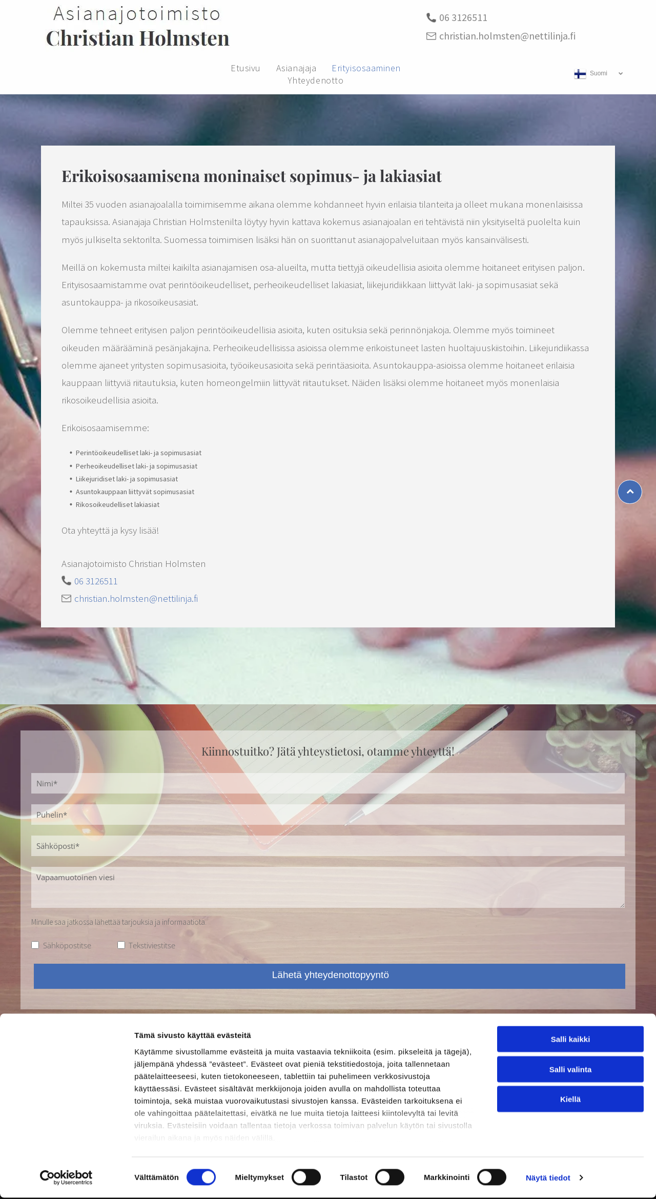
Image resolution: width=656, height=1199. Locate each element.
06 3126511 (463, 17)
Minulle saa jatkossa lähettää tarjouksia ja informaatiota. (119, 922)
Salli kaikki (570, 1040)
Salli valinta (570, 1070)
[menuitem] (246, 68)
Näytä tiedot (548, 1178)
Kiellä (570, 1100)
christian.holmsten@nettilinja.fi (507, 35)
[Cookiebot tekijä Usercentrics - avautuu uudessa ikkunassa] (66, 1179)
